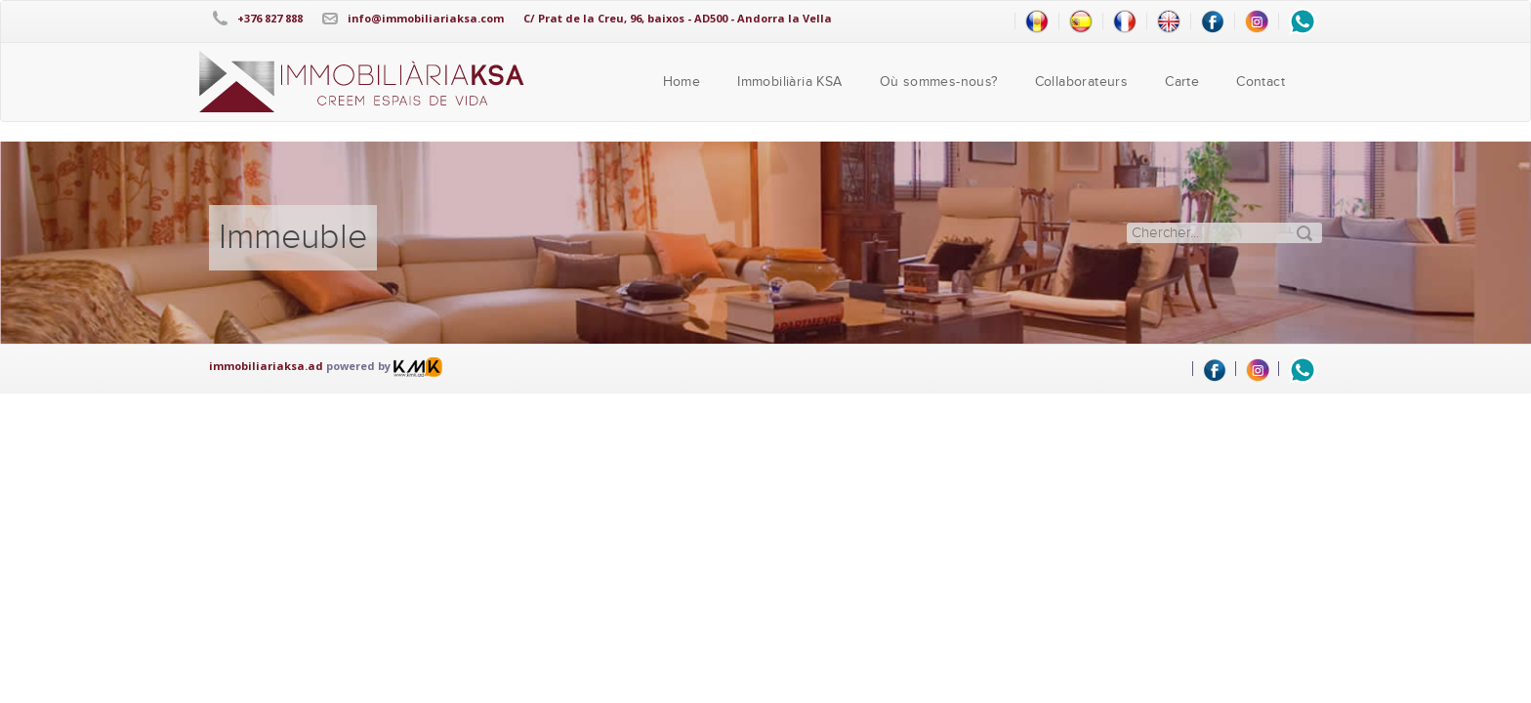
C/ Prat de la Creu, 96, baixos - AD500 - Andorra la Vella (677, 18)
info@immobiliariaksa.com (426, 18)
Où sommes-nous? (939, 82)
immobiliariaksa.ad (266, 365)
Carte (1182, 82)
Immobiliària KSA (789, 82)
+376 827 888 (270, 18)
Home (682, 82)
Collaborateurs (1082, 82)
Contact (1260, 82)
